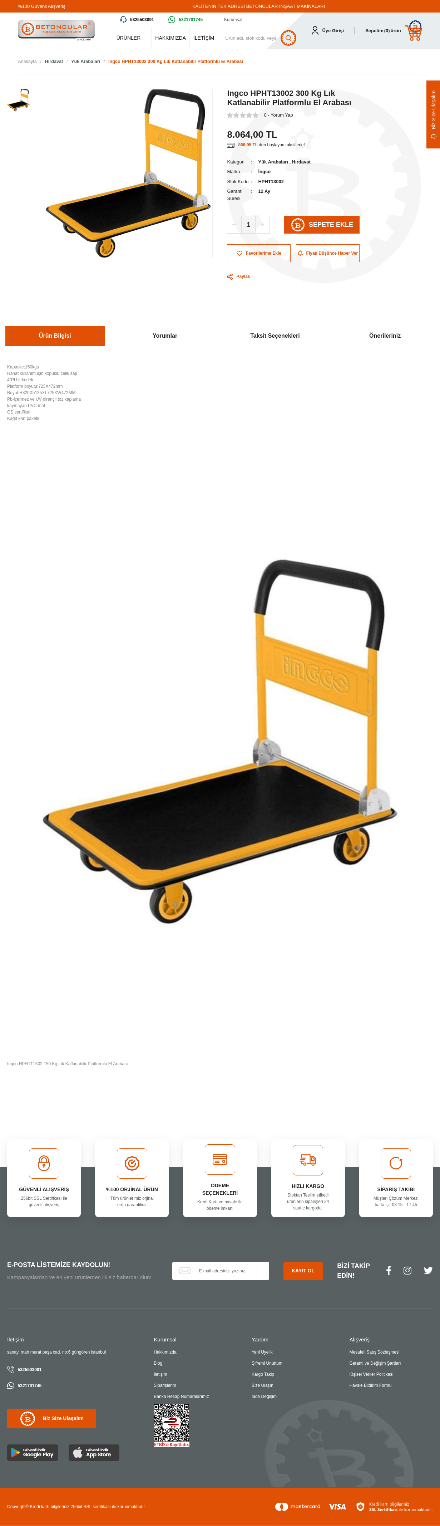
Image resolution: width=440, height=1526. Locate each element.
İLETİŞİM (203, 38)
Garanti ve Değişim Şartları (375, 1363)
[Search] (261, 38)
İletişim (160, 1374)
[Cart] (393, 30)
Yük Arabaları (273, 162)
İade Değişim (264, 1396)
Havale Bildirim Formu (370, 1385)
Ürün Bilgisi (55, 336)
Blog (158, 1363)
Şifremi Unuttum (267, 1363)
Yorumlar (165, 336)
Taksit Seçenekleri (275, 336)
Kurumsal (233, 19)
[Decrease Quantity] (234, 225)
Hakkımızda (165, 1352)
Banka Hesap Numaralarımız (181, 1396)
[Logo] (56, 30)
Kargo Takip (263, 1374)
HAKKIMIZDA (170, 38)
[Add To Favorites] (259, 254)
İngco (264, 172)
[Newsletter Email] (220, 1271)
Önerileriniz (385, 336)
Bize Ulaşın (262, 1385)
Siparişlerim (165, 1385)
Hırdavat (301, 162)
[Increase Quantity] (262, 225)
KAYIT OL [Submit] (303, 1271)
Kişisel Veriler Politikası (371, 1374)
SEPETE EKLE (322, 225)
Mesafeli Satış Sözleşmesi (374, 1352)
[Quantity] (248, 225)
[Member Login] (328, 30)
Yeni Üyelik (262, 1352)
